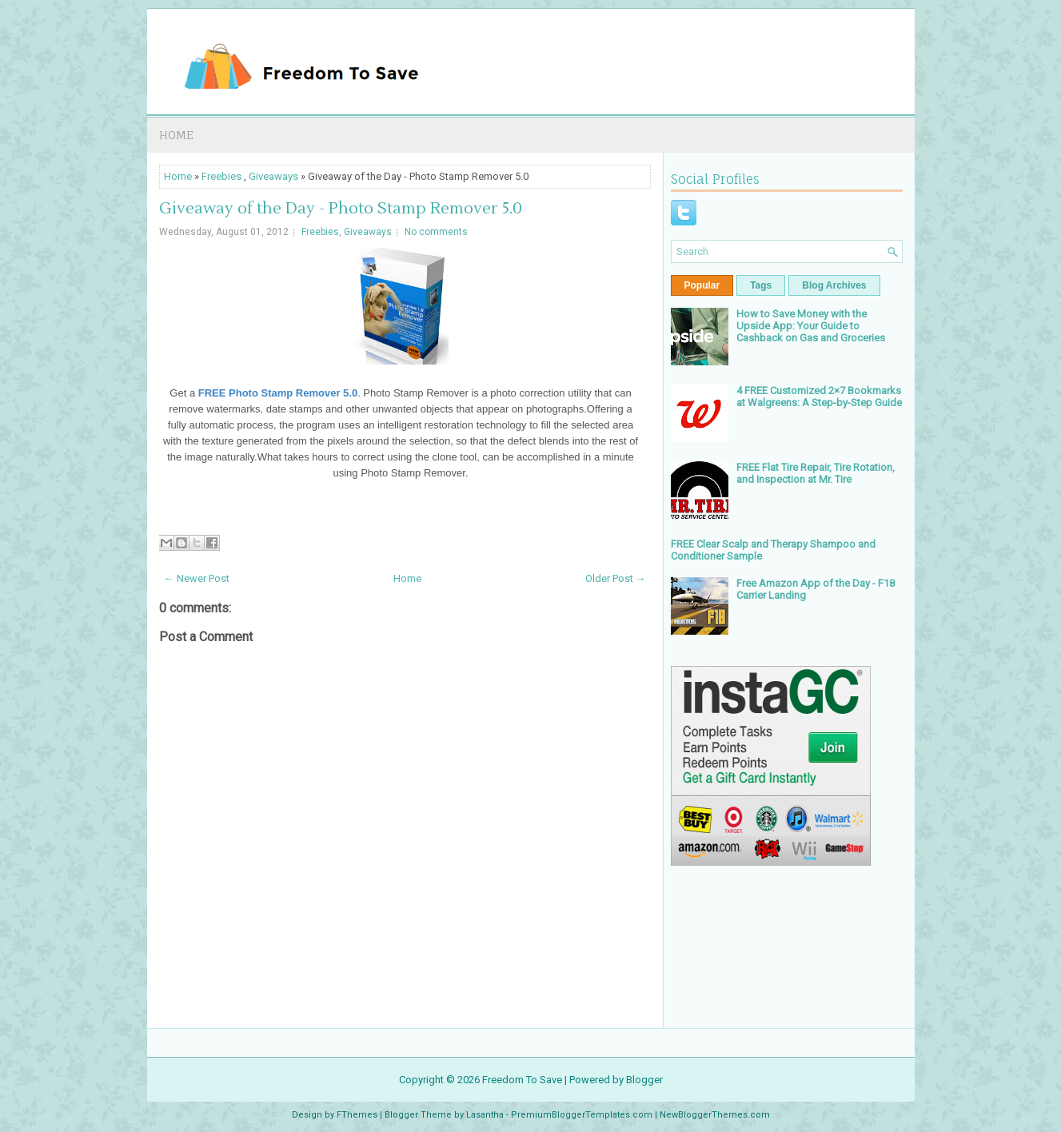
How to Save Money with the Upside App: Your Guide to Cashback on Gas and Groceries (810, 326)
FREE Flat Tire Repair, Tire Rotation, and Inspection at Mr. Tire (815, 473)
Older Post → (615, 578)
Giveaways (273, 176)
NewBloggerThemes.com (715, 1115)
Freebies (221, 176)
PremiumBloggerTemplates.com (581, 1115)
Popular (702, 285)
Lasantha (485, 1115)
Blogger (644, 1080)
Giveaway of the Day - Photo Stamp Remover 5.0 (340, 209)
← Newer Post (196, 578)
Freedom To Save (522, 1080)
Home (176, 135)
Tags (761, 285)
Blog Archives (834, 285)
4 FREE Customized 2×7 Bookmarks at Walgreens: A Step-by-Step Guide (819, 397)
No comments (436, 231)
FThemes (357, 1115)
